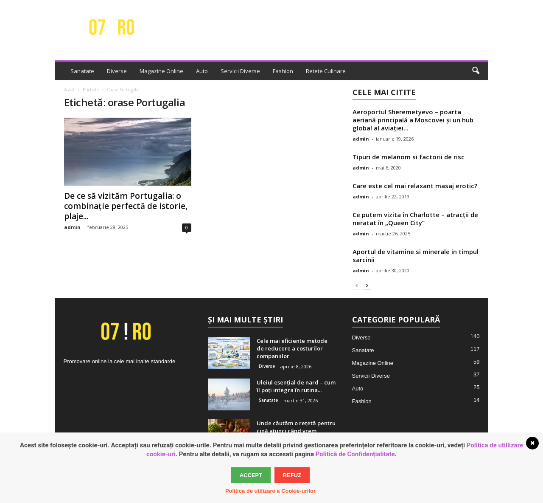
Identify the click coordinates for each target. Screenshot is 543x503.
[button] (475, 71)
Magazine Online (161, 71)
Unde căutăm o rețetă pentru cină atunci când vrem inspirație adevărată (296, 430)
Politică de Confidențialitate (355, 454)
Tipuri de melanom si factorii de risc (409, 157)
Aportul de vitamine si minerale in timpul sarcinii (416, 255)
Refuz (292, 475)
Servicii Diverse (240, 71)
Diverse (117, 71)
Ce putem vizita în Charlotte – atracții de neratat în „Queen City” (415, 218)
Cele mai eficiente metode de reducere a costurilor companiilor (292, 348)
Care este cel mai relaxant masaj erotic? (415, 185)
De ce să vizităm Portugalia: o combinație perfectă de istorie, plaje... (126, 206)
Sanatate (82, 71)
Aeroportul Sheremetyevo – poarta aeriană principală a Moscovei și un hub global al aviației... (413, 119)
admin (72, 227)
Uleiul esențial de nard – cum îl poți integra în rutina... (296, 386)
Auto (202, 71)
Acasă (69, 90)
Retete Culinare (326, 71)
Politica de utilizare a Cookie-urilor (270, 491)
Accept (251, 475)
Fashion (283, 71)
